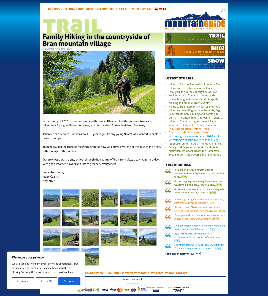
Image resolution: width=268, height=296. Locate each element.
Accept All (69, 281)
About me (60, 8)
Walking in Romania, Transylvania (189, 103)
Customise (23, 281)
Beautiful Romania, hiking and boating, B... (194, 114)
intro (48, 8)
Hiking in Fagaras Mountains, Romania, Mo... (195, 84)
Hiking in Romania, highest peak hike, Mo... (194, 121)
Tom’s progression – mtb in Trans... (190, 129)
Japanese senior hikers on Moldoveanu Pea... (196, 143)
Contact (147, 8)
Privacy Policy (138, 279)
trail (217, 35)
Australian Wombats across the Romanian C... (196, 151)
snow (89, 8)
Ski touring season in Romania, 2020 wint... (195, 136)
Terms (135, 8)
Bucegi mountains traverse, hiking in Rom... (195, 154)
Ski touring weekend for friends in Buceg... (194, 140)
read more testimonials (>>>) (183, 253)
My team (122, 8)
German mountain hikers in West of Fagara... (196, 117)
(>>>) (184, 176)
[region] (46, 270)
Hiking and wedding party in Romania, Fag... (195, 110)
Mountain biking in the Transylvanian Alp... (194, 125)
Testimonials (104, 8)
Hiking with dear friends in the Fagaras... (193, 88)
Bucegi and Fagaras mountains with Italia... (194, 147)
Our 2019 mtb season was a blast (189, 132)
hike (72, 8)
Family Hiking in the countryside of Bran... (194, 92)
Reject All (46, 281)
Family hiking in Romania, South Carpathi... (195, 99)
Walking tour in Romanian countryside (192, 95)
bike (80, 8)
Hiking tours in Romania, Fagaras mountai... (195, 106)
